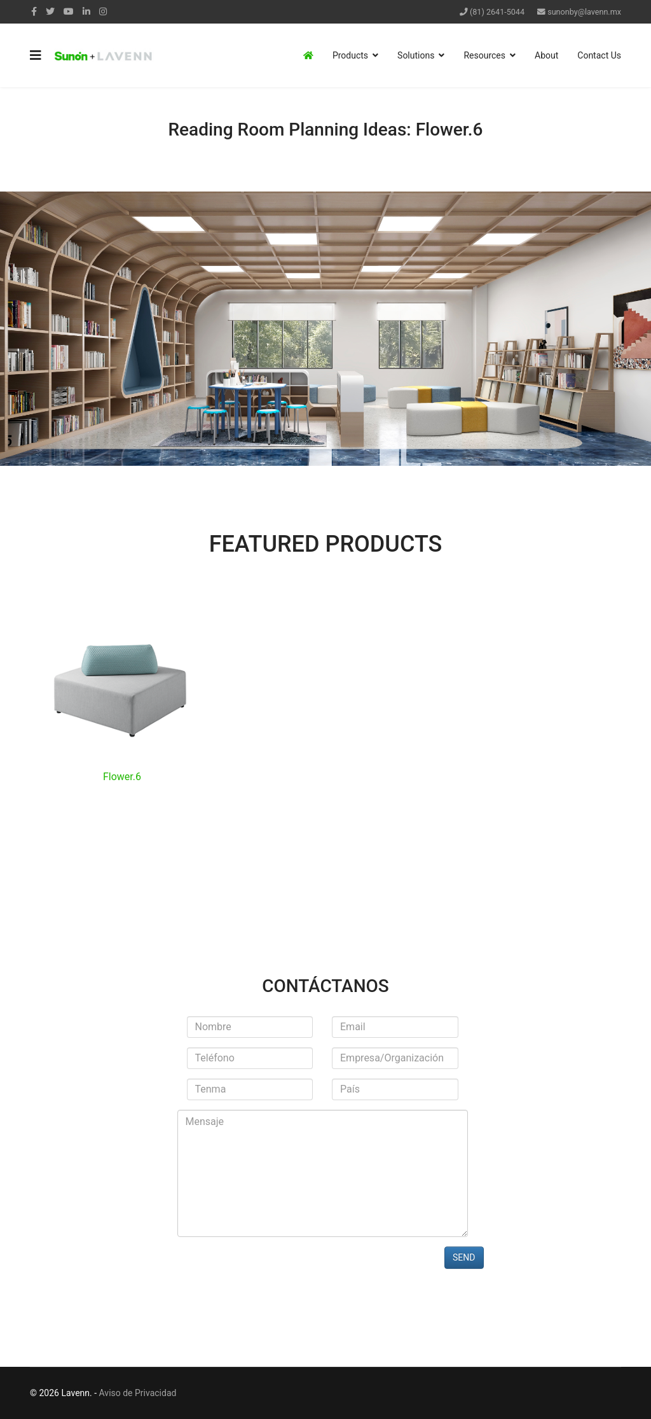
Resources (484, 55)
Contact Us (599, 55)
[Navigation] (35, 55)
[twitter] (50, 11)
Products (350, 55)
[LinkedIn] (86, 11)
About (546, 55)
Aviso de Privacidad (138, 1393)
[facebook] (34, 11)
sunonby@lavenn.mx (584, 12)
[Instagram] (103, 11)
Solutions (415, 55)
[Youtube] (69, 11)
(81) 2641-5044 (497, 12)
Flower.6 (122, 777)
